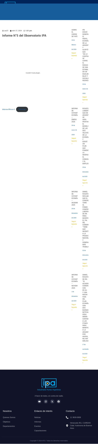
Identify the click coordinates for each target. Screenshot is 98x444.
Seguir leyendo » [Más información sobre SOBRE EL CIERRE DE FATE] (74, 55)
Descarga (22, 109)
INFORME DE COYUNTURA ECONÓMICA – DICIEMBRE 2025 (76, 198)
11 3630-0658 (75, 418)
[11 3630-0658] (67, 417)
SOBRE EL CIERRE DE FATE (74, 33)
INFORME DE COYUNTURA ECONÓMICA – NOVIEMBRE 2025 (76, 281)
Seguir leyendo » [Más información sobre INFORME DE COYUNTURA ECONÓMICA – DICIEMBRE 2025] (74, 224)
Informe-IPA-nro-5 (8, 109)
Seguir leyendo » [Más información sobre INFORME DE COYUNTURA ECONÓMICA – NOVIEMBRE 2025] (74, 307)
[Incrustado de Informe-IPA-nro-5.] (33, 73)
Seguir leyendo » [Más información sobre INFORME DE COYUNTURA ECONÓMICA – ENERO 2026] (74, 141)
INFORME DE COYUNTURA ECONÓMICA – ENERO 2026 (76, 115)
